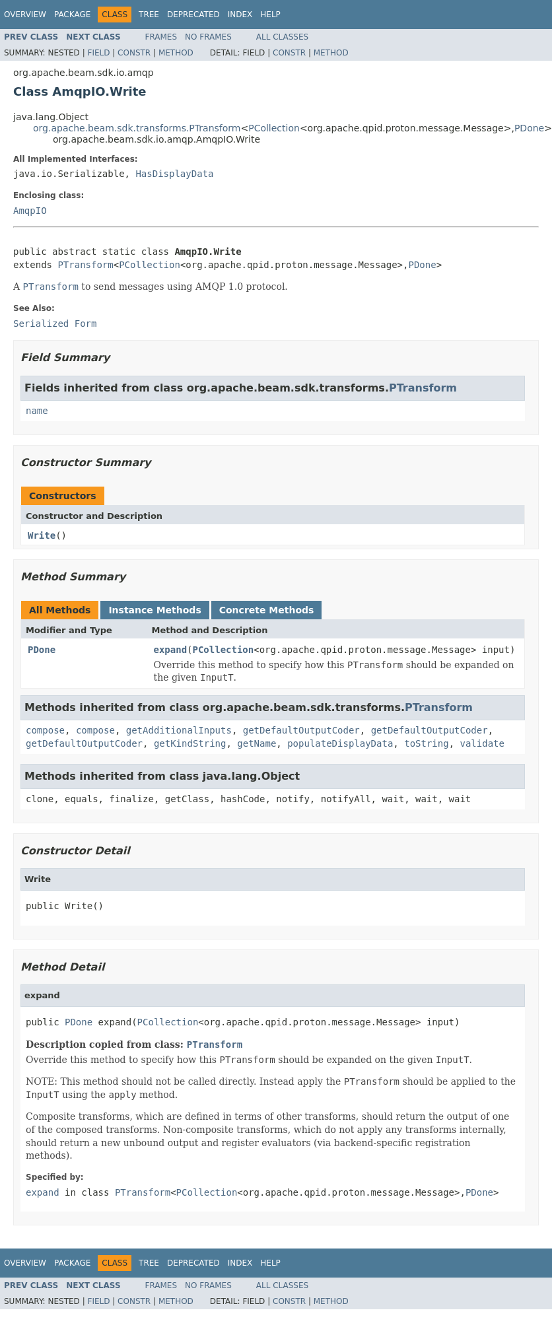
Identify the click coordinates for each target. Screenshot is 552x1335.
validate (482, 743)
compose (45, 730)
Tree (149, 14)
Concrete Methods (266, 610)
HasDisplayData (174, 173)
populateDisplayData (340, 743)
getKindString (190, 743)
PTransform (85, 264)
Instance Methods (154, 610)
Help (270, 14)
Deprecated (193, 14)
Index (240, 14)
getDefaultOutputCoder (301, 730)
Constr (134, 52)
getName (256, 743)
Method (175, 52)
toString (426, 743)
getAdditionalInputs (179, 730)
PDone (529, 128)
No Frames (208, 37)
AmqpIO (30, 210)
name (37, 410)
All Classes (282, 37)
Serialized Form (54, 323)
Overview (25, 14)
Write (41, 535)
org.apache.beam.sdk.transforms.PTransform (136, 128)
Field (98, 52)
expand (171, 649)
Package (72, 14)
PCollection (274, 128)
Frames (161, 37)
